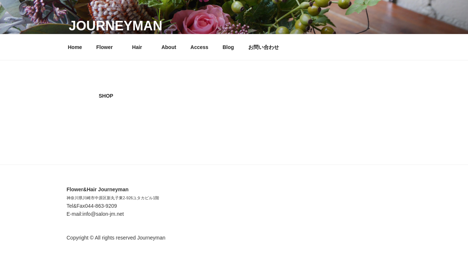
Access (199, 47)
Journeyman (115, 25)
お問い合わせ (263, 47)
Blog (228, 47)
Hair (140, 47)
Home (75, 47)
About (168, 47)
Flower (108, 47)
